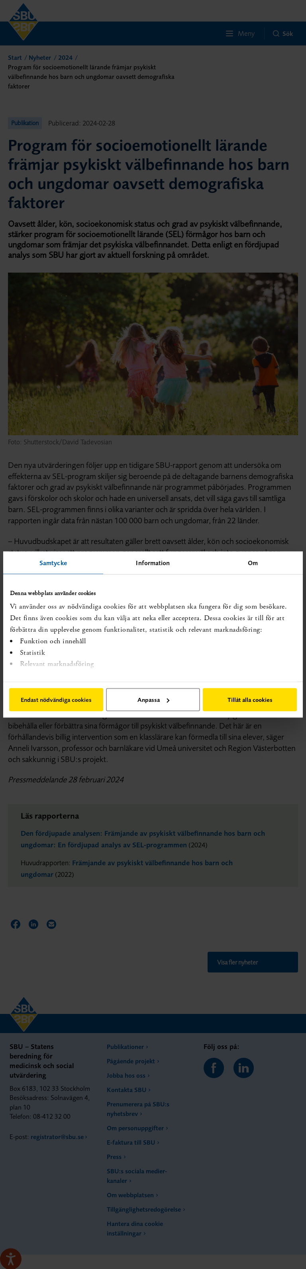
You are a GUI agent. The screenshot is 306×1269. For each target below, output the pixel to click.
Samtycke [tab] (53, 562)
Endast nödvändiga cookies (56, 699)
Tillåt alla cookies (250, 699)
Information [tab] (153, 562)
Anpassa (153, 699)
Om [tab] (253, 562)
